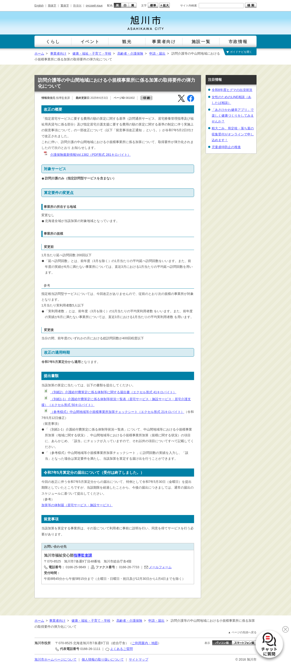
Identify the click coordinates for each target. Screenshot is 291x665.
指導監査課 (83, 555)
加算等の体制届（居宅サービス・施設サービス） (77, 505)
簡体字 (52, 5)
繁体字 (65, 5)
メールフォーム (160, 567)
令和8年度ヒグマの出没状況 (232, 90)
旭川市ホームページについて (55, 659)
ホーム (39, 53)
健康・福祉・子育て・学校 (91, 53)
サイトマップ (138, 659)
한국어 (77, 5)
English (38, 5)
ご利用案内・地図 (145, 643)
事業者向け (58, 53)
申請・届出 (157, 53)
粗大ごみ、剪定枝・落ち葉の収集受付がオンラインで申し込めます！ (233, 134)
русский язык (94, 5)
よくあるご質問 (121, 649)
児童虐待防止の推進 (226, 147)
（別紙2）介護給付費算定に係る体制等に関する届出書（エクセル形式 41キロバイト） (109, 392)
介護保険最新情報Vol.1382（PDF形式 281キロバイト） (87, 154)
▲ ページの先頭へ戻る (242, 632)
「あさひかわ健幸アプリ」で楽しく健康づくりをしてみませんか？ (233, 115)
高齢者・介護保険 (130, 53)
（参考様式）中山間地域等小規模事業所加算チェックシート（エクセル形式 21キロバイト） (113, 412)
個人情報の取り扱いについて (103, 659)
